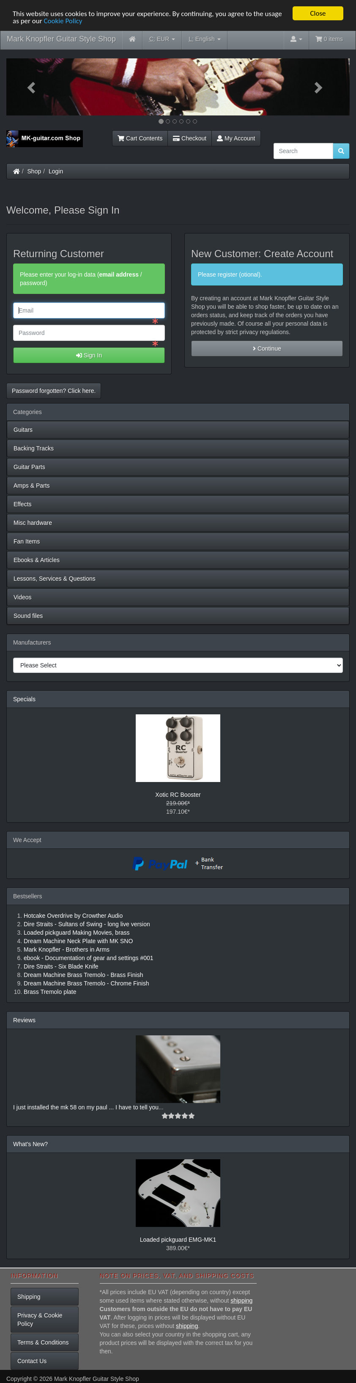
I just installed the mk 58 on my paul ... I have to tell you (86, 1107)
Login (56, 171)
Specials (24, 699)
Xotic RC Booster (177, 794)
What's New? (30, 1144)
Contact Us (32, 1361)
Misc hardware (33, 522)
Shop (34, 171)
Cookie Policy (63, 20)
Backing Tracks (34, 448)
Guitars (23, 429)
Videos (23, 597)
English (204, 39)
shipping (241, 1300)
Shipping (29, 1296)
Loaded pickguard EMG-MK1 (178, 1239)
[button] (32, 86)
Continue (267, 348)
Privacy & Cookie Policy (40, 1319)
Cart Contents (140, 138)
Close (318, 13)
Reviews (24, 1020)
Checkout (189, 138)
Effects (23, 504)
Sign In (89, 355)
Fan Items (27, 541)
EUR (162, 39)
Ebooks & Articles (37, 560)
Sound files (28, 615)
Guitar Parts (29, 467)
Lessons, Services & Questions (55, 578)
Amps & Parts (32, 485)
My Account (236, 138)
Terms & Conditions (42, 1342)
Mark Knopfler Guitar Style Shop (61, 39)
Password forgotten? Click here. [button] (54, 390)
